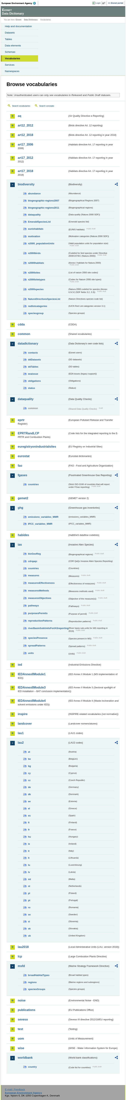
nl (29, 886)
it (28, 851)
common (24, 334)
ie (29, 843)
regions (32, 982)
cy (29, 773)
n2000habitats (36, 262)
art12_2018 (25, 135)
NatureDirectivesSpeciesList (44, 299)
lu (29, 865)
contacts (33, 352)
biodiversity (26, 184)
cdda (21, 324)
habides (23, 535)
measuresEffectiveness (41, 583)
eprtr (21, 420)
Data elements (13, 45)
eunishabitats (35, 228)
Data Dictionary (31, 20)
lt (28, 857)
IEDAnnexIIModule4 (32, 700)
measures (33, 575)
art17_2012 (25, 157)
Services (9, 64)
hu (29, 836)
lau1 (21, 733)
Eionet (18, 20)
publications (26, 1010)
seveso (23, 1019)
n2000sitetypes (36, 279)
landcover (25, 723)
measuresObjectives (39, 598)
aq (19, 115)
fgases (22, 475)
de (29, 787)
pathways (33, 605)
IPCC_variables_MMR (40, 523)
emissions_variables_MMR (43, 516)
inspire (22, 714)
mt (29, 879)
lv (29, 872)
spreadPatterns (36, 645)
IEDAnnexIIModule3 (32, 687)
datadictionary (28, 343)
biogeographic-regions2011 (43, 207)
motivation (34, 236)
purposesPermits (38, 613)
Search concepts (46, 106)
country (32, 1066)
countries (33, 484)
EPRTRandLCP (28, 433)
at (29, 751)
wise (21, 1048)
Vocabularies (12, 58)
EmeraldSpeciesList (39, 221)
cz (29, 780)
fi (28, 822)
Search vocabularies (21, 106)
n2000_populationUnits (41, 243)
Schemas (10, 52)
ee (29, 801)
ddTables (33, 366)
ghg (20, 507)
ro (29, 907)
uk (29, 935)
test (20, 1029)
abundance (34, 193)
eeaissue (33, 373)
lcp (20, 956)
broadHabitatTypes (38, 975)
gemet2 (23, 498)
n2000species (35, 289)
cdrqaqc (32, 561)
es (29, 815)
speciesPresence (37, 638)
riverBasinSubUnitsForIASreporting (48, 628)
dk (29, 794)
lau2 (21, 742)
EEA (20, 3)
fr (29, 829)
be (29, 759)
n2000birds (34, 253)
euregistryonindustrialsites (37, 446)
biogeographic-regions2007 (43, 200)
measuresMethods (38, 590)
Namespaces (12, 71)
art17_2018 (25, 171)
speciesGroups (36, 989)
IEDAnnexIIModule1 (32, 674)
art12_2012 (25, 125)
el (29, 808)
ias (20, 544)
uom (21, 1038)
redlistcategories (37, 306)
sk (29, 928)
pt (29, 900)
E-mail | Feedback (15, 1089)
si (29, 921)
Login (98, 3)
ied (20, 664)
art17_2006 (25, 144)
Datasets (10, 32)
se (29, 914)
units (31, 653)
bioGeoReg (34, 553)
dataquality (34, 214)
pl (29, 893)
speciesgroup (35, 313)
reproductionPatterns (40, 620)
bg (29, 766)
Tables (8, 39)
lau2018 (23, 946)
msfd (21, 966)
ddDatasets (34, 359)
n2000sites (34, 272)
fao (20, 465)
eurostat (23, 456)
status (31, 388)
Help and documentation (18, 26)
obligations (34, 381)
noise (22, 1000)
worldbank (25, 1057)
